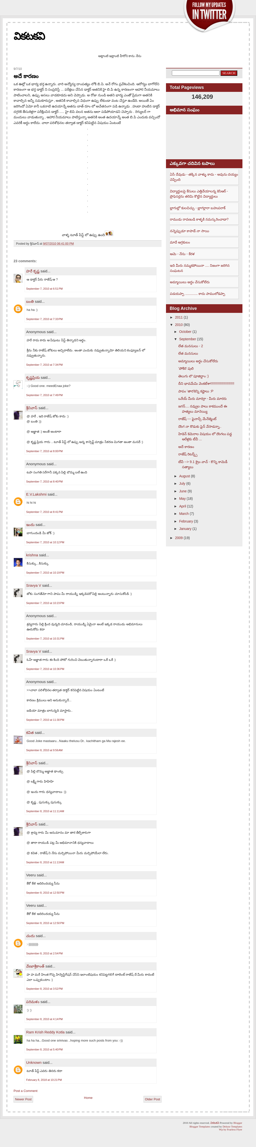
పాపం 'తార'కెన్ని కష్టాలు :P (195, 391)
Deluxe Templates (232, 1126)
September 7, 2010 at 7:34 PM (44, 364)
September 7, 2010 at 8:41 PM (44, 511)
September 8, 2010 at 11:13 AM (45, 862)
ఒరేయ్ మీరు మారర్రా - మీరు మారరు (202, 399)
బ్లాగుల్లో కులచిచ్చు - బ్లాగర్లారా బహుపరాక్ (197, 208)
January (185, 529)
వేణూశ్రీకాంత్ (35, 966)
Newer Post (23, 1099)
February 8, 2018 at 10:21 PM (44, 1079)
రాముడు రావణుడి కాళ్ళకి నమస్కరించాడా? (199, 219)
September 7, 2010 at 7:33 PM (44, 319)
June (182, 491)
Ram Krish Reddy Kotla (45, 1032)
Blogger (238, 1122)
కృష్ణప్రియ (33, 377)
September (187, 339)
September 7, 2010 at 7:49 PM (44, 395)
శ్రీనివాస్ (31, 408)
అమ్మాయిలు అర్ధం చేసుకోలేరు (190, 282)
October (185, 332)
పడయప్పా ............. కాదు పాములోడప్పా (197, 294)
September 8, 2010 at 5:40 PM (44, 1049)
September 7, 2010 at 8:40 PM (44, 481)
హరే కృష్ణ (32, 271)
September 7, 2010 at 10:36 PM (45, 668)
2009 (179, 538)
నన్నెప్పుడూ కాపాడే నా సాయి (189, 231)
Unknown (34, 1062)
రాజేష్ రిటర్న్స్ (187, 454)
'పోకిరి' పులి (186, 368)
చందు (31, 936)
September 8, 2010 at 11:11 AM (45, 811)
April (182, 506)
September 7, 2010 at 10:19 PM (45, 572)
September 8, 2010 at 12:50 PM (45, 892)
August (184, 476)
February (186, 521)
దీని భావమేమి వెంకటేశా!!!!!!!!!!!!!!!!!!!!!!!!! (206, 383)
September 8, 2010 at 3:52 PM (44, 988)
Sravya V (33, 585)
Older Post (152, 1099)
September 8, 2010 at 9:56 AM (44, 750)
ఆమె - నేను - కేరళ (182, 254)
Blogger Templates (200, 1126)
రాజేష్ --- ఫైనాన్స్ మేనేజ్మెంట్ (197, 419)
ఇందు (30, 525)
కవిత (30, 732)
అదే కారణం (26, 76)
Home (88, 1098)
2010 (179, 325)
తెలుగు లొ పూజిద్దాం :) (193, 376)
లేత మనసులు (188, 353)
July (182, 483)
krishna (32, 555)
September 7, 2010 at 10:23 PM (45, 603)
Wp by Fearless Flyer (230, 1129)
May (182, 499)
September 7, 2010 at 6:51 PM (44, 288)
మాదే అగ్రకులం (180, 242)
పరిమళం (32, 1002)
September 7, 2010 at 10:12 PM (45, 542)
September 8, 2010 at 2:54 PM (44, 953)
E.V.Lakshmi (36, 494)
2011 (179, 317)
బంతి (30, 301)
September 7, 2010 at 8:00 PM (44, 451)
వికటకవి (29, 36)
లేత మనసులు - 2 (190, 346)
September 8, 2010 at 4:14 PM (44, 1019)
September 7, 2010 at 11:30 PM (45, 719)
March (184, 514)
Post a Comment (25, 1091)
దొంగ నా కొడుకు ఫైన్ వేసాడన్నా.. (199, 426)
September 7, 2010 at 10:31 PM (45, 638)
